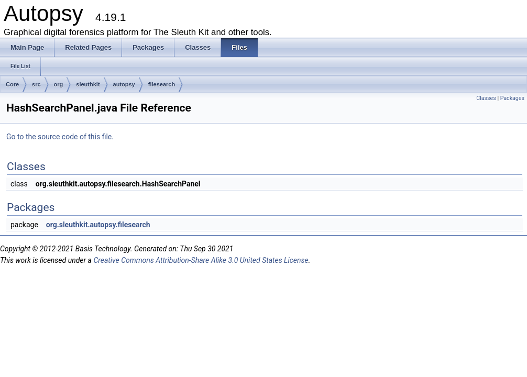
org (58, 84)
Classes (486, 98)
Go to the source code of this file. (60, 136)
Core (12, 84)
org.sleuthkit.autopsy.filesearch (98, 224)
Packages (512, 98)
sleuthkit (88, 84)
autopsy (124, 84)
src (36, 84)
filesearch (161, 84)
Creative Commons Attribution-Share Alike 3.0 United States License (200, 260)
